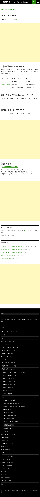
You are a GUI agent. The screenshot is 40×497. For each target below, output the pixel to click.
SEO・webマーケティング (8, 331)
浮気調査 (3, 468)
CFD (3, 453)
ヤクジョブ (6, 387)
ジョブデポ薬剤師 (7, 375)
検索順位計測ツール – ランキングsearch (15, 2)
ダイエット (6, 443)
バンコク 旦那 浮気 (6, 258)
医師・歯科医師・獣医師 (10, 403)
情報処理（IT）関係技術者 (10, 422)
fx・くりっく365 (6, 456)
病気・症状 (5, 437)
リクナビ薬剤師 (7, 390)
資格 (3, 397)
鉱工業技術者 (7, 428)
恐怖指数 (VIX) (6, 462)
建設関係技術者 (7, 418)
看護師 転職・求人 (7, 366)
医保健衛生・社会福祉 (9, 400)
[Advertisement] (20, 42)
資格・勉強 (4, 477)
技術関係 (5, 409)
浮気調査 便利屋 (6, 84)
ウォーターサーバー (6, 341)
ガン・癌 (4, 359)
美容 (3, 440)
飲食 (2, 484)
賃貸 (2, 474)
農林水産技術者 (7, 425)
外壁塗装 (3, 446)
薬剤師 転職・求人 (7, 369)
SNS (2, 335)
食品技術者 (6, 431)
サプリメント (4, 356)
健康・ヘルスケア (6, 434)
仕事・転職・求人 (6, 363)
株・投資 (3, 449)
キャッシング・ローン (8, 347)
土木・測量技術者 (8, 415)
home (2, 9)
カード (3, 344)
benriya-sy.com (10, 9)
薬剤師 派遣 (6, 394)
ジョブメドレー (7, 378)
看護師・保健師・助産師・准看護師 (13, 406)
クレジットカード (7, 350)
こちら (25, 319)
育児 (2, 471)
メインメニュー (38, 2)
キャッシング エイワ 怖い (8, 255)
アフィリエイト (5, 338)
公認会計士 (5, 481)
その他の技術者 (7, 412)
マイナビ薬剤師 (7, 384)
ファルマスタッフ (7, 381)
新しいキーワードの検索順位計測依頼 (11, 246)
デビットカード (6, 353)
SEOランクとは (19, 19)
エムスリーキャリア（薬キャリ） (12, 372)
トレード (4, 459)
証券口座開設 (5, 465)
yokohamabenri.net (9, 166)
